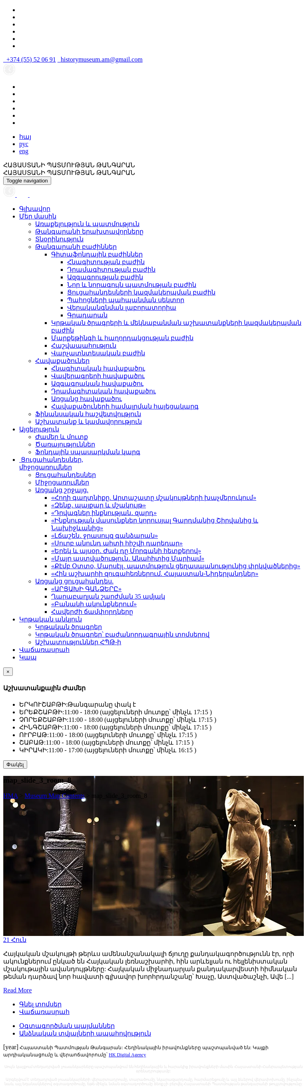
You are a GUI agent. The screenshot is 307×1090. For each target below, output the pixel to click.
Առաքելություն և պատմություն (87, 223)
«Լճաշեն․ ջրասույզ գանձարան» (104, 535)
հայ (25, 136)
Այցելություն (39, 429)
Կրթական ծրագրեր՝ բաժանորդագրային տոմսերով (122, 634)
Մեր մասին (37, 216)
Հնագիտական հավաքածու (98, 368)
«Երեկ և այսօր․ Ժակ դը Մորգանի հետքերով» (126, 550)
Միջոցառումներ (62, 482)
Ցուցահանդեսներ (65, 474)
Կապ (28, 657)
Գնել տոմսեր (40, 1004)
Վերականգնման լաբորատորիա (121, 307)
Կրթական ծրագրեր (68, 626)
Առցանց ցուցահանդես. (74, 581)
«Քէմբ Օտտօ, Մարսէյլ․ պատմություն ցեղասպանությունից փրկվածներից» (175, 566)
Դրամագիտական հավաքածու (103, 391)
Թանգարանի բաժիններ (76, 246)
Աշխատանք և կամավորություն (88, 421)
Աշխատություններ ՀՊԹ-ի (78, 642)
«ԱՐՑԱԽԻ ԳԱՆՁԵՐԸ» (86, 588)
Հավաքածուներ (62, 360)
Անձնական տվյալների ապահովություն (85, 1033)
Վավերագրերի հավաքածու (98, 376)
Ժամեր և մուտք (61, 436)
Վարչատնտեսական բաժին (98, 353)
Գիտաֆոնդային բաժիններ (97, 254)
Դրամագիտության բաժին (111, 269)
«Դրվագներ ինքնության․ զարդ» (104, 512)
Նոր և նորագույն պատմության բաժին (131, 284)
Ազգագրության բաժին (105, 277)
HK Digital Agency (127, 1055)
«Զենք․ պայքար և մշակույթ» (98, 505)
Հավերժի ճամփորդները (92, 611)
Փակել (15, 764)
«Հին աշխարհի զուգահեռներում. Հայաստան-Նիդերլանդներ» (154, 573)
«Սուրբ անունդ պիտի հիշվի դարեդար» (117, 543)
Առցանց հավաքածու (86, 398)
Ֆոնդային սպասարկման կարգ (87, 452)
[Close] (8, 671)
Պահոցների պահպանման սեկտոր (125, 300)
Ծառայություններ (65, 444)
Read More (17, 990)
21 (14, 939)
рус (23, 143)
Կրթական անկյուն (50, 619)
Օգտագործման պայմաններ (67, 1025)
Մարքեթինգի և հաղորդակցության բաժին (122, 338)
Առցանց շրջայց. (61, 490)
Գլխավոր (34, 208)
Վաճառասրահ (44, 649)
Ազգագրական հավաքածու (97, 383)
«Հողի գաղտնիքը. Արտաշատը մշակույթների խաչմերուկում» (153, 497)
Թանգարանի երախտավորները (89, 231)
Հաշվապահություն (83, 345)
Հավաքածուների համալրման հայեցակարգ (125, 406)
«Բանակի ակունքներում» (94, 604)
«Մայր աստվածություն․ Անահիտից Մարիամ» (127, 558)
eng (23, 151)
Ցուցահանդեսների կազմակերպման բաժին (141, 292)
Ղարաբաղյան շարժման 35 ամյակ (108, 596)
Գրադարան (87, 315)
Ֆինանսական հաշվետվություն (88, 414)
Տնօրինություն (59, 239)
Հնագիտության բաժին (106, 261)
